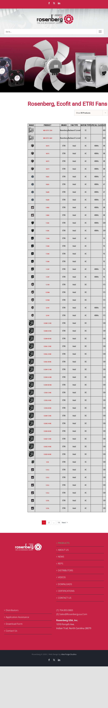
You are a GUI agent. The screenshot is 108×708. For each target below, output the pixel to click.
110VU (47, 207)
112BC (47, 223)
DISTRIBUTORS (65, 570)
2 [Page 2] (48, 522)
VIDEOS (62, 577)
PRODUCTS (64, 543)
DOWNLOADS (65, 584)
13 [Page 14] (59, 522)
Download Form (14, 623)
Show (83, 113)
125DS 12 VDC (47, 392)
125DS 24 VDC (47, 400)
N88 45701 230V (47, 130)
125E (47, 462)
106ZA (47, 176)
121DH (47, 284)
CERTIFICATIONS (66, 590)
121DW (48, 292)
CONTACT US (64, 597)
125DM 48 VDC (47, 385)
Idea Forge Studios (68, 654)
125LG (47, 470)
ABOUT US (63, 549)
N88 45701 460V (47, 138)
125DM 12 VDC (47, 369)
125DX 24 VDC (47, 423)
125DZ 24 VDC (47, 446)
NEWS (61, 556)
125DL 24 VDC (47, 354)
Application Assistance (17, 617)
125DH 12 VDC (47, 323)
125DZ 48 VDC (47, 454)
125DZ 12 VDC (47, 439)
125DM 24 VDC (47, 377)
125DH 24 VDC (47, 331)
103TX (47, 146)
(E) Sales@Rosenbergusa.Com (71, 614)
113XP (47, 269)
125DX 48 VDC (47, 431)
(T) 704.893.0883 (64, 610)
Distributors (12, 610)
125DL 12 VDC (47, 346)
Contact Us (11, 630)
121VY (47, 308)
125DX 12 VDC (47, 416)
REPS (60, 563)
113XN (47, 238)
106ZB (47, 192)
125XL (47, 500)
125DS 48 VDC (47, 408)
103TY (47, 161)
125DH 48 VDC (47, 338)
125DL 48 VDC (47, 362)
